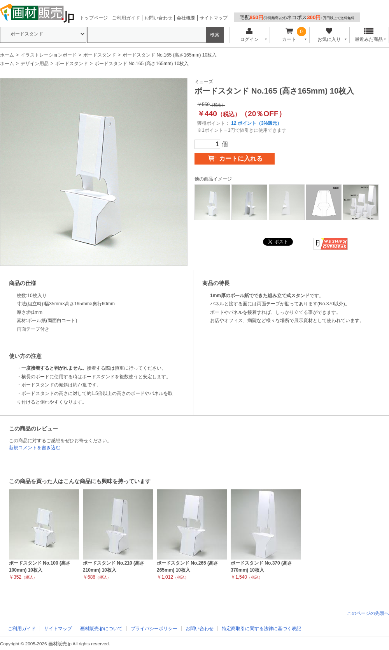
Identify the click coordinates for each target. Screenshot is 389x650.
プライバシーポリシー (154, 628)
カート (289, 35)
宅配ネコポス (297, 17)
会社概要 (186, 18)
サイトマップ (214, 18)
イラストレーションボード (49, 55)
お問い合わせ (158, 18)
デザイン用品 (35, 63)
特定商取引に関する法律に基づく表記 (261, 628)
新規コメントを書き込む (34, 447)
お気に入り (329, 35)
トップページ (94, 18)
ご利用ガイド (126, 18)
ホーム (7, 55)
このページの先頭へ (368, 613)
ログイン (249, 35)
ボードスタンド (99, 55)
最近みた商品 (369, 35)
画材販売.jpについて (101, 628)
